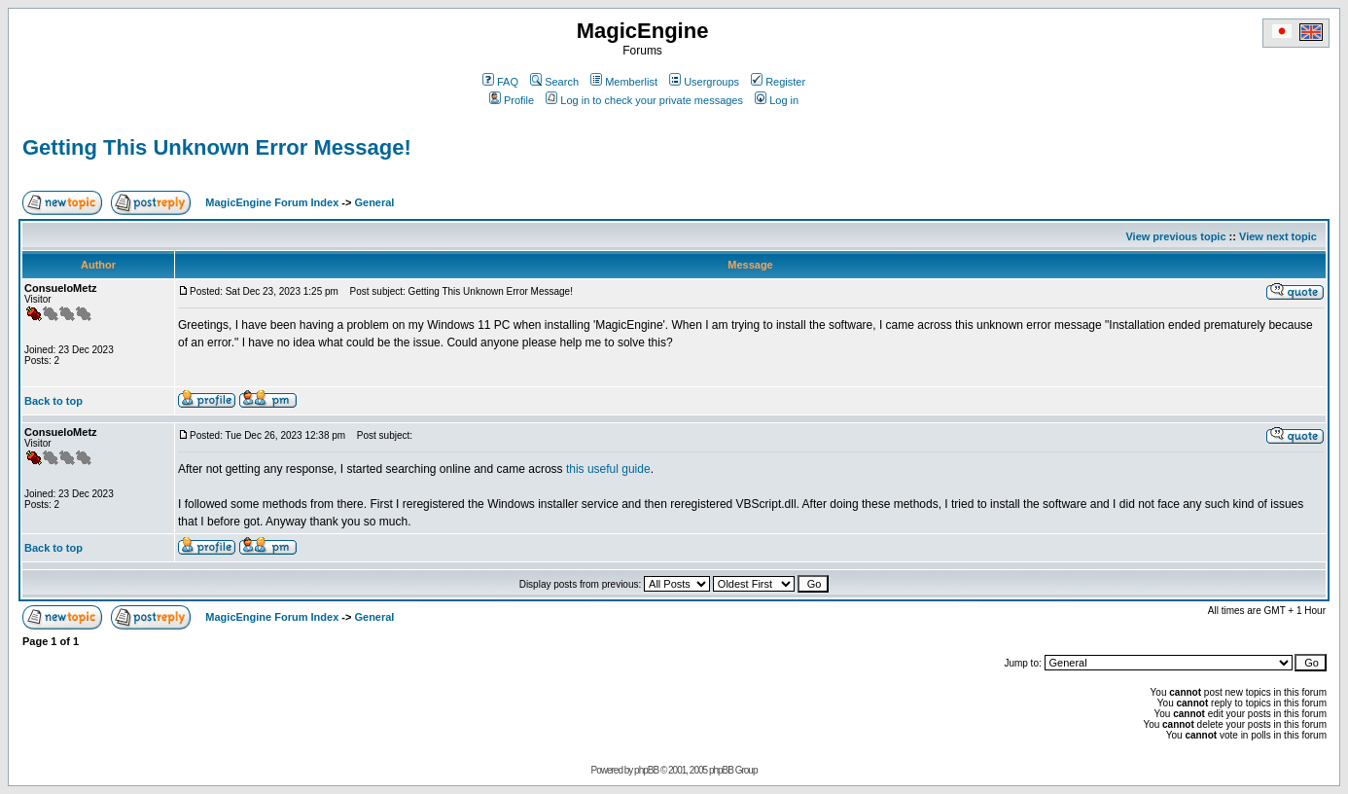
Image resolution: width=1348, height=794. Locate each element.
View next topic (1278, 236)
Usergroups (704, 82)
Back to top (53, 401)
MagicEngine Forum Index (271, 202)
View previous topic (1175, 236)
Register (778, 82)
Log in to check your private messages (644, 100)
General (374, 202)
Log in (776, 100)
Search (554, 82)
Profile (511, 100)
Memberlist (623, 82)
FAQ (500, 82)
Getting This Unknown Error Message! (216, 147)
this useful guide (608, 469)
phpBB (646, 770)
